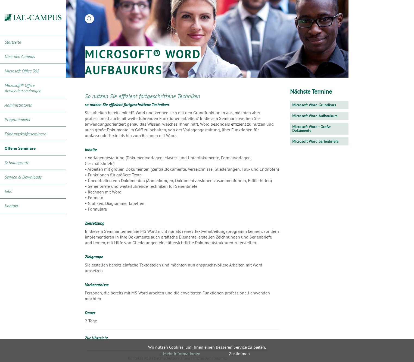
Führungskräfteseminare (25, 133)
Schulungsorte (17, 162)
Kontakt (11, 205)
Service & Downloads (23, 177)
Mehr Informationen (181, 353)
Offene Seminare (20, 148)
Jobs (8, 191)
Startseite (13, 42)
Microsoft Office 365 (22, 71)
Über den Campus (20, 56)
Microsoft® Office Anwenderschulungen (23, 87)
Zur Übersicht (96, 338)
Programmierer (17, 119)
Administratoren (18, 105)
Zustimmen (239, 353)
